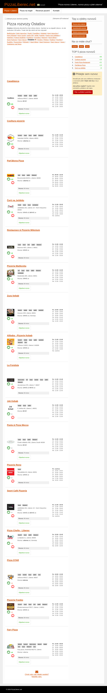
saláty (35, 95)
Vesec (62, 42)
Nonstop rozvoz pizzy (79, 36)
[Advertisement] (37, 61)
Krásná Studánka (19, 37)
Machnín (44, 37)
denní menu (21, 379)
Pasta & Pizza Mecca (17, 425)
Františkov (36, 33)
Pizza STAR (13, 560)
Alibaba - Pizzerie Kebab (19, 335)
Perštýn (40, 40)
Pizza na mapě (26, 11)
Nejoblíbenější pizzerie (79, 28)
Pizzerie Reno (14, 465)
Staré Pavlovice (44, 42)
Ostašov (32, 40)
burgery (20, 95)
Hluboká (44, 33)
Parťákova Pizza (15, 160)
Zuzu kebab (13, 295)
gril (19, 270)
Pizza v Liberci (10, 11)
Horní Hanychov (52, 33)
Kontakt (56, 11)
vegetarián (35, 204)
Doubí (30, 33)
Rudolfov (10, 42)
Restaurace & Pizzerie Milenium (23, 230)
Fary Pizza (12, 629)
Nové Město (52, 37)
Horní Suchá (22, 35)
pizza (30, 95)
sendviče (41, 310)
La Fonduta (13, 365)
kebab (25, 95)
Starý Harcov (55, 42)
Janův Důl (30, 35)
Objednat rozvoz (24, 113)
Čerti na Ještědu (15, 200)
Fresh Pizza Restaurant (82, 62)
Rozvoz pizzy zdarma (79, 24)
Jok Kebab (12, 401)
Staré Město (34, 42)
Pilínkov (46, 40)
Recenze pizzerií (43, 11)
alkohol (20, 644)
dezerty (20, 310)
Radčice (52, 40)
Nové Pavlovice (12, 40)
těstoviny (40, 135)
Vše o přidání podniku (82, 92)
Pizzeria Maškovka (16, 266)
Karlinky (42, 35)
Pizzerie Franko (15, 600)
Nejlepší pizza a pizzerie (80, 32)
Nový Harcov (22, 40)
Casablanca (13, 81)
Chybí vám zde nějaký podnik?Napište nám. (37, 674)
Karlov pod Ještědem (53, 35)
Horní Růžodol (11, 35)
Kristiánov (30, 37)
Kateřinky (10, 37)
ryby (28, 244)
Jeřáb (37, 35)
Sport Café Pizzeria (17, 490)
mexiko (36, 379)
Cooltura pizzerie (16, 121)
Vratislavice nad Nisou (14, 44)
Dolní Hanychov (21, 33)
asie (19, 175)
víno (26, 342)
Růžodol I (26, 42)
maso (25, 135)
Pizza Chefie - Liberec (18, 530)
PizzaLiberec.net (19, 4)
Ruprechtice (18, 42)
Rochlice (59, 40)
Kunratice (37, 37)
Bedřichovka (11, 33)
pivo (19, 646)
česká (19, 204)
